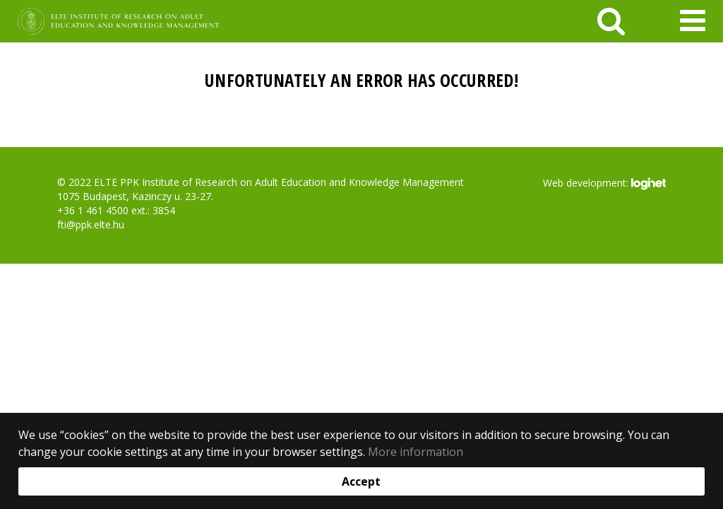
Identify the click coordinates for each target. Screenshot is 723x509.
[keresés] (611, 21)
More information (415, 452)
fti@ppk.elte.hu (90, 224)
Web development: (604, 183)
